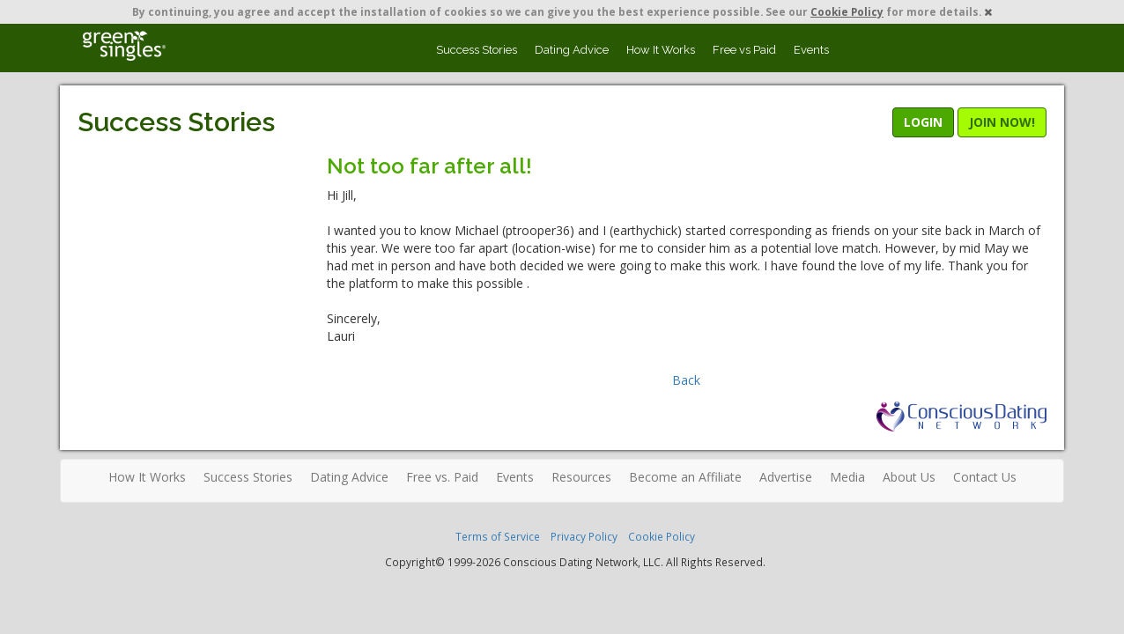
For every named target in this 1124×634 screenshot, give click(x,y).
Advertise (785, 476)
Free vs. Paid (442, 476)
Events (811, 49)
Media (847, 476)
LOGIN (923, 122)
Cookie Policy (847, 11)
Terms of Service (497, 536)
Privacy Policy (584, 536)
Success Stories (476, 49)
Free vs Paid (744, 49)
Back (686, 380)
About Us (909, 476)
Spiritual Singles (124, 46)
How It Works (660, 49)
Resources (581, 476)
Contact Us (985, 476)
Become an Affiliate (685, 476)
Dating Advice (572, 49)
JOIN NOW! (1002, 122)
